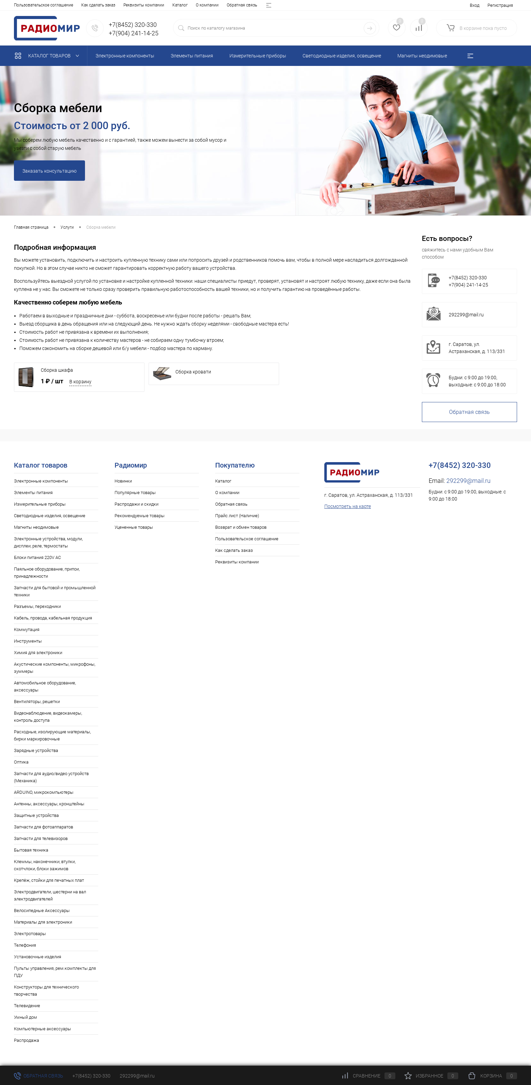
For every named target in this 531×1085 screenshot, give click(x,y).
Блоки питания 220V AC (37, 557)
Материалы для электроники (43, 922)
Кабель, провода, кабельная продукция (53, 617)
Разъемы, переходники (37, 606)
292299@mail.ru (466, 314)
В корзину (80, 381)
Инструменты (28, 641)
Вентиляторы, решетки (37, 701)
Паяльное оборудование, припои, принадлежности (47, 572)
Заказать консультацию (49, 171)
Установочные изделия (37, 956)
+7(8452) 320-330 (91, 1076)
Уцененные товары (134, 527)
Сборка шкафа (57, 370)
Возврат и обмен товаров (180, 5)
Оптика (21, 762)
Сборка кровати (193, 371)
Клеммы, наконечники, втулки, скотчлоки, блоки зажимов (44, 865)
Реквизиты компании (237, 561)
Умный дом (25, 1017)
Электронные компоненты (41, 481)
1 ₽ (52, 381)
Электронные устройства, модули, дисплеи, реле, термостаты (48, 542)
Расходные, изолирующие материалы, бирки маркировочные (52, 735)
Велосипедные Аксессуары (42, 910)
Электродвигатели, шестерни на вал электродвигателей (50, 895)
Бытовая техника (31, 850)
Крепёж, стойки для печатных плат (49, 880)
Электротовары (30, 933)
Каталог (21, 5)
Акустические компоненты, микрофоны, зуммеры (54, 668)
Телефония (25, 945)
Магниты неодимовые (36, 527)
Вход (474, 5)
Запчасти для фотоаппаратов (43, 826)
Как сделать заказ (234, 550)
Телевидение (27, 1005)
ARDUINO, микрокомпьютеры (43, 792)
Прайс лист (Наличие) (127, 5)
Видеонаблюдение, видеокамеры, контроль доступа (48, 717)
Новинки (123, 481)
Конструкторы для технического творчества (46, 990)
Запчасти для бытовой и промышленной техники (55, 591)
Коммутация (26, 629)
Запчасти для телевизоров (41, 838)
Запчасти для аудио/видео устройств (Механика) (51, 777)
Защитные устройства (36, 815)
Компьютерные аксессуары (42, 1028)
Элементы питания (33, 492)
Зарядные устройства (36, 750)
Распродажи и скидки (136, 504)
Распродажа (26, 1040)
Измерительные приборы (40, 504)
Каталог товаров (48, 56)
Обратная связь (83, 5)
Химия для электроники (38, 652)
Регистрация (500, 5)
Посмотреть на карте (347, 506)
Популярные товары (135, 492)
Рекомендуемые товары (140, 515)
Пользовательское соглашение (246, 538)
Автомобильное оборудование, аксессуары (45, 686)
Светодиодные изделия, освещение (49, 515)
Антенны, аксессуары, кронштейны (49, 803)
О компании (48, 5)
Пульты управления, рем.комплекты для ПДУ (55, 972)
